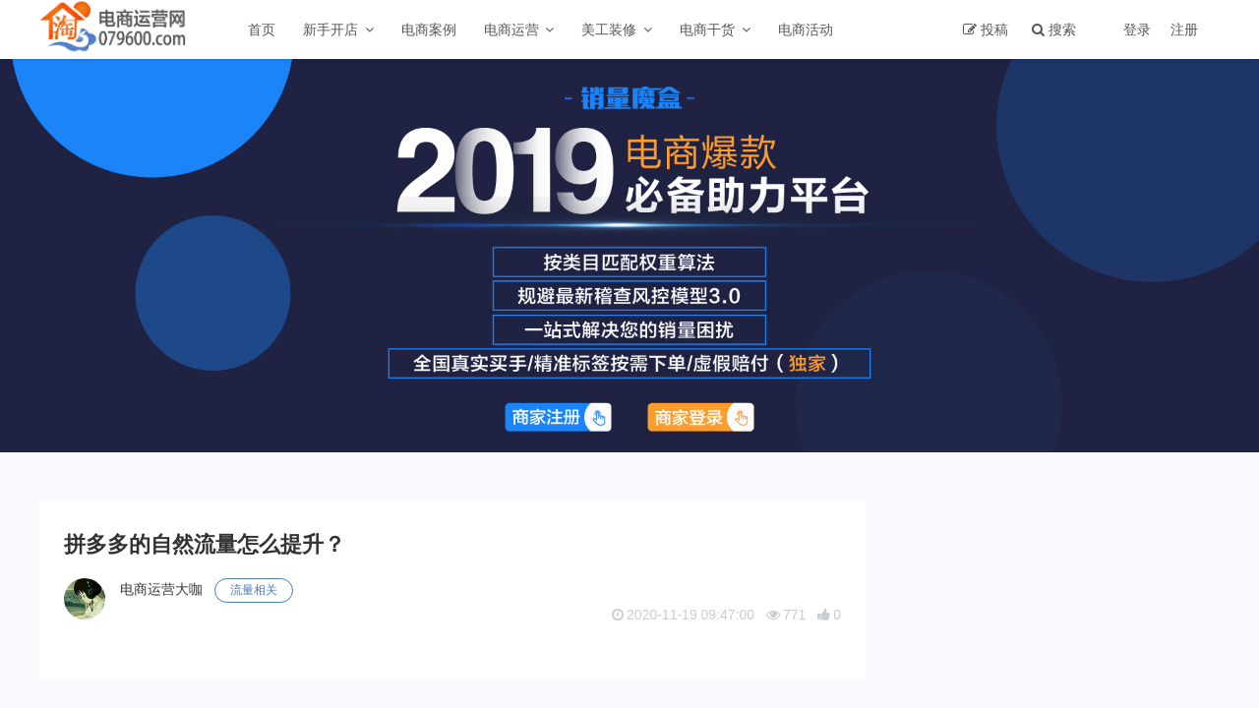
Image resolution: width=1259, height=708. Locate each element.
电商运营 (511, 29)
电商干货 (707, 29)
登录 (1137, 29)
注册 (1184, 29)
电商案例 (428, 29)
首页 (261, 29)
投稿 (994, 29)
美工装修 (608, 29)
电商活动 (805, 29)
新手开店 (330, 29)
